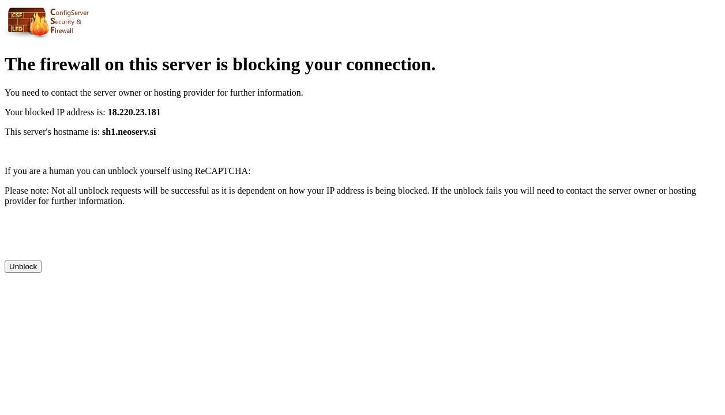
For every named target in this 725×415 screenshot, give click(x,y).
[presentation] (92, 238)
